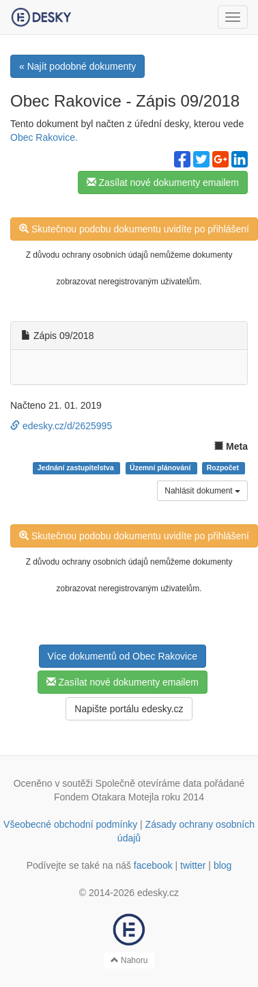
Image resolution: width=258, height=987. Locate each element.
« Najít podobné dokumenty (77, 66)
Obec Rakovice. (44, 137)
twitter (192, 865)
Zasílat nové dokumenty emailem (163, 182)
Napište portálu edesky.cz (128, 708)
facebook (153, 865)
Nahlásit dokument (202, 491)
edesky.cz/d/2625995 (61, 425)
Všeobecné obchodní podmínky (70, 824)
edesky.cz (158, 892)
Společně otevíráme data (149, 783)
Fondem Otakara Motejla (106, 797)
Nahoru (129, 960)
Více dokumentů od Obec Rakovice (122, 656)
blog (222, 865)
